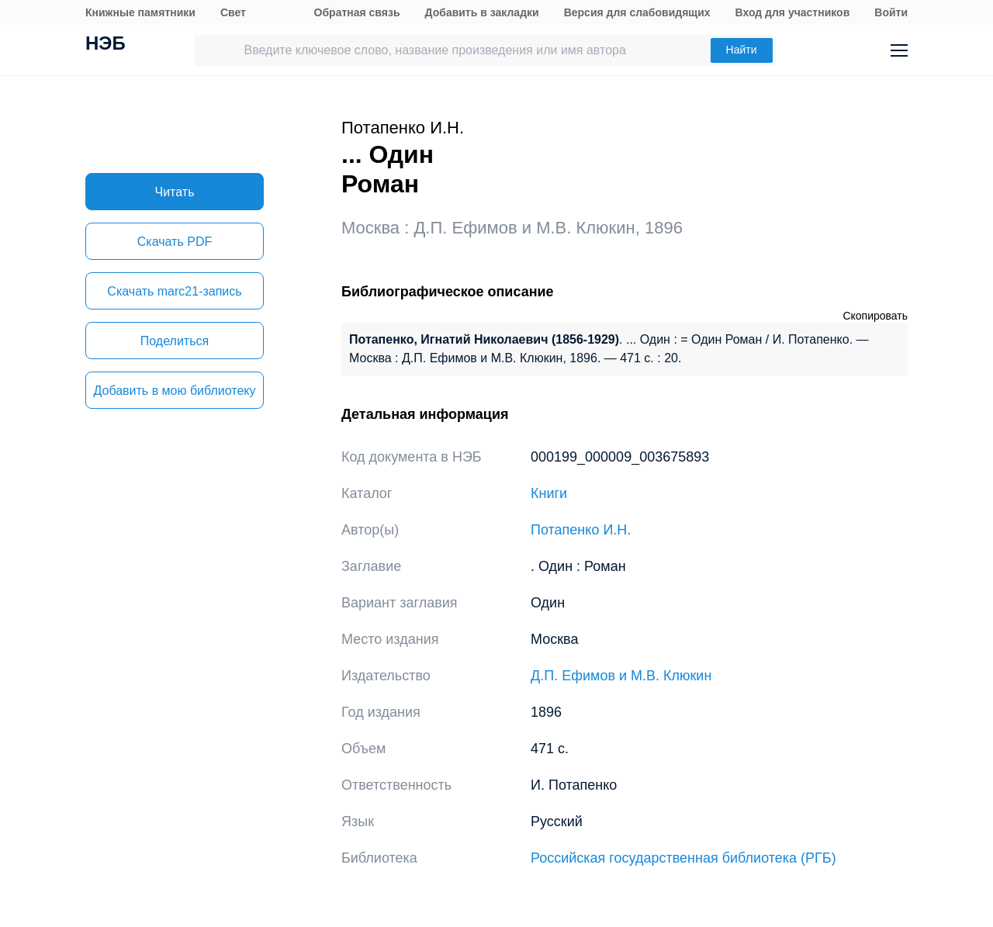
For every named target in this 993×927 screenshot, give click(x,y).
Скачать (174, 241)
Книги (549, 493)
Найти (741, 49)
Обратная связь (357, 12)
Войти (891, 12)
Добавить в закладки (482, 12)
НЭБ (105, 45)
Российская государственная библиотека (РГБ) (683, 858)
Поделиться (174, 341)
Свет (233, 12)
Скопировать (875, 316)
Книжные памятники (140, 12)
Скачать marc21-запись (174, 291)
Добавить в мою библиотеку (174, 390)
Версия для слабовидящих (637, 12)
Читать (175, 192)
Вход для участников (792, 12)
